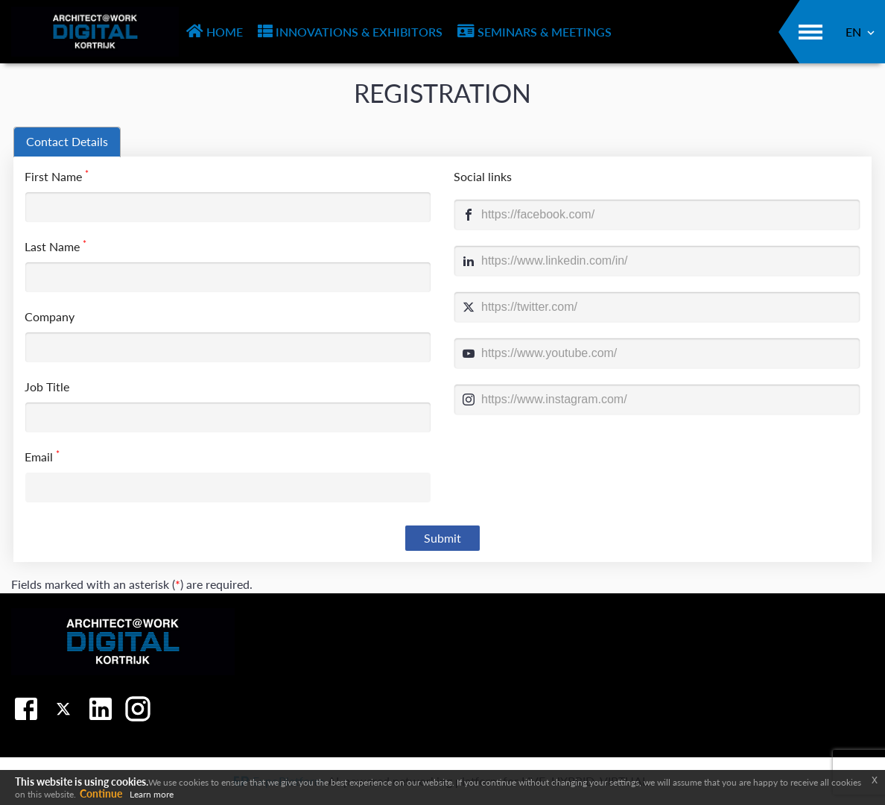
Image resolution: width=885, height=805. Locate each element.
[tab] (67, 142)
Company (49, 316)
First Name (57, 175)
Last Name (55, 245)
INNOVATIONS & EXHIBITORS (350, 31)
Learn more (152, 794)
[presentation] (67, 142)
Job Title (47, 386)
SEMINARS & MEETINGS (534, 31)
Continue (101, 793)
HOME (214, 31)
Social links (483, 176)
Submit (442, 538)
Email (42, 456)
